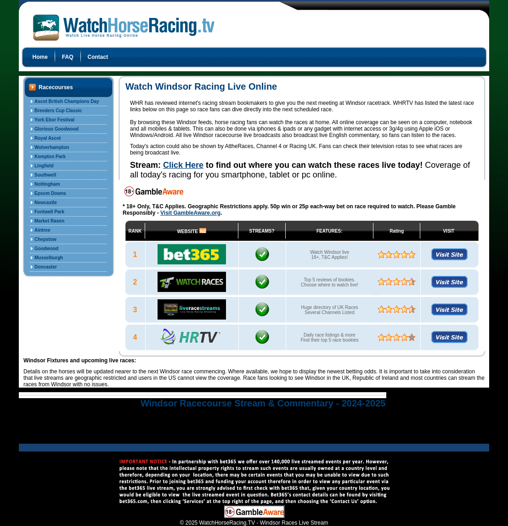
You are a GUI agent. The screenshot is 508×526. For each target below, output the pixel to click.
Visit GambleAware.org (190, 213)
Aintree (42, 230)
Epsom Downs (50, 193)
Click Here (183, 165)
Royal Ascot (47, 138)
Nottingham (47, 184)
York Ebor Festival (54, 119)
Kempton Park (50, 156)
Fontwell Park (49, 211)
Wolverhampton (51, 147)
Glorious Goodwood (56, 129)
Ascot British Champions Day (66, 101)
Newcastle (45, 202)
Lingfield (44, 165)
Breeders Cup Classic (58, 110)
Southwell (45, 174)
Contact (98, 57)
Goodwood (46, 248)
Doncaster (45, 266)
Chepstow (45, 239)
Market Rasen (49, 220)
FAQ (67, 57)
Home (40, 57)
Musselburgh (48, 257)
